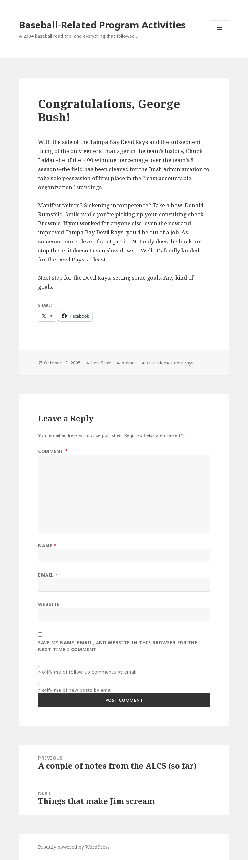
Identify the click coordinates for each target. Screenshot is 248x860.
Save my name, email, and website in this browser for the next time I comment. (117, 646)
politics (129, 363)
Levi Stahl (101, 363)
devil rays (183, 363)
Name (47, 545)
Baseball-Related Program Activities (102, 24)
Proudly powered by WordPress (74, 847)
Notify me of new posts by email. (76, 690)
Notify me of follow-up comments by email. (88, 672)
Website (49, 604)
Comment (53, 451)
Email (48, 575)
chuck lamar (159, 363)
